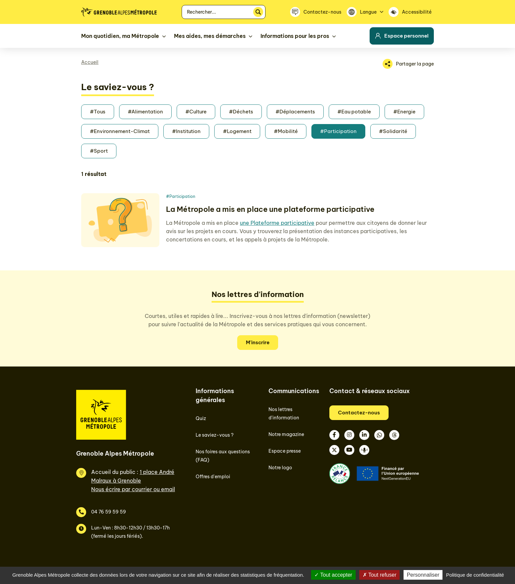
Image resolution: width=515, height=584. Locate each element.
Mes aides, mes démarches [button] (210, 36)
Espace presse (284, 451)
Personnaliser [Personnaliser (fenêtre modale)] (423, 575)
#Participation (338, 131)
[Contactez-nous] (315, 12)
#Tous (97, 111)
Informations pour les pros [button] (294, 36)
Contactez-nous (359, 412)
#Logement (237, 131)
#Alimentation (145, 111)
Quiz (201, 418)
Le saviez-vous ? (215, 435)
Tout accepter (333, 575)
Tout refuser (380, 575)
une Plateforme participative (277, 222)
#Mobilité (286, 131)
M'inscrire (257, 342)
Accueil (89, 62)
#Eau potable (354, 111)
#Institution (186, 131)
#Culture (196, 111)
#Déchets (241, 111)
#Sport (99, 151)
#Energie (404, 111)
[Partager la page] (408, 64)
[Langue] (365, 12)
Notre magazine (286, 434)
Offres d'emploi (213, 477)
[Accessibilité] (411, 12)
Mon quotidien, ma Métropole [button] (120, 36)
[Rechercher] (258, 12)
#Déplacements (295, 111)
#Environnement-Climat (120, 131)
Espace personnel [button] (402, 36)
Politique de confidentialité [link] (475, 575)
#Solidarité (393, 131)
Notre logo (280, 468)
